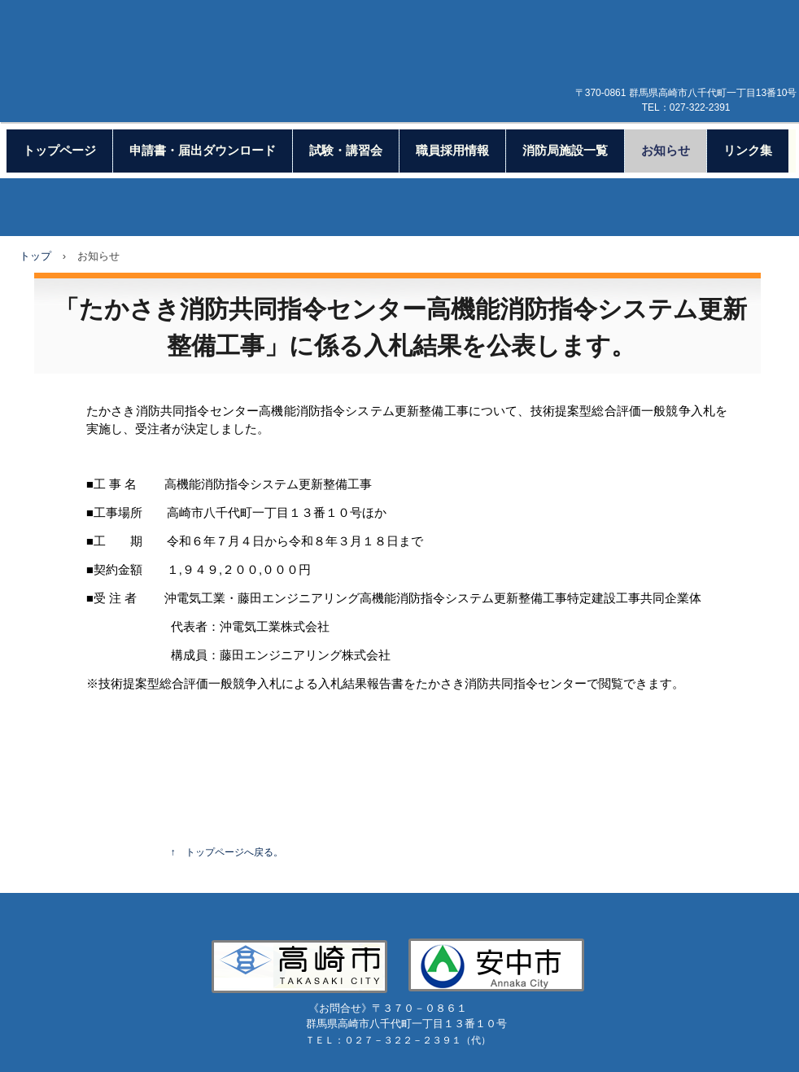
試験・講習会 (345, 150)
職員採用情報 (452, 150)
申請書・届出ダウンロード (202, 150)
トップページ (59, 150)
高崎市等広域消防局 (410, 80)
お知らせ (665, 150)
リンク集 (747, 150)
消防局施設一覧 (565, 150)
